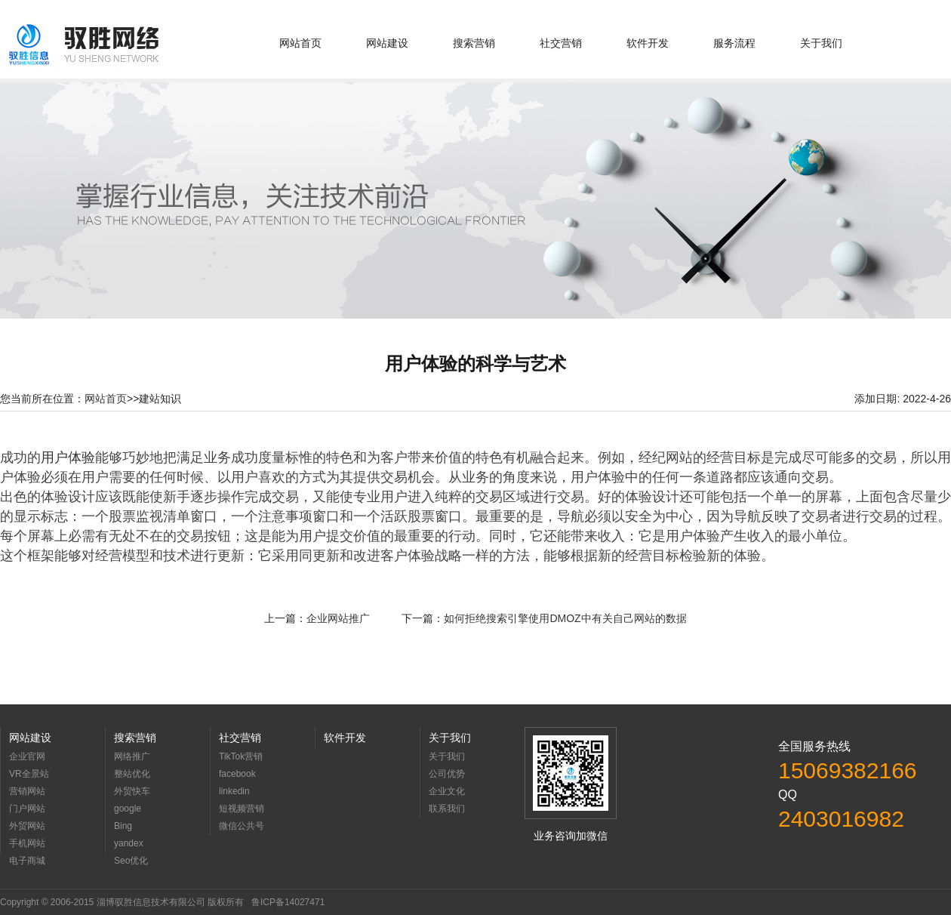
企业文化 (447, 791)
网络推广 (132, 756)
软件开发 (647, 43)
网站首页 (300, 43)
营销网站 (27, 791)
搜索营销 (474, 43)
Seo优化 (131, 860)
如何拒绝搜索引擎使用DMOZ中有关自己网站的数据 (565, 618)
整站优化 (132, 774)
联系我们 (447, 808)
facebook (237, 774)
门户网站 (27, 808)
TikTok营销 (241, 756)
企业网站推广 (338, 618)
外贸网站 (27, 826)
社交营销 (561, 43)
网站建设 (387, 43)
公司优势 (447, 774)
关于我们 (821, 43)
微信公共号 (241, 826)
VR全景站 (29, 774)
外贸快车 (132, 791)
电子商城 (27, 860)
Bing (123, 826)
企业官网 (27, 756)
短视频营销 (241, 808)
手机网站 (27, 843)
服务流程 (734, 43)
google (127, 808)
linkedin (234, 791)
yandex (128, 843)
